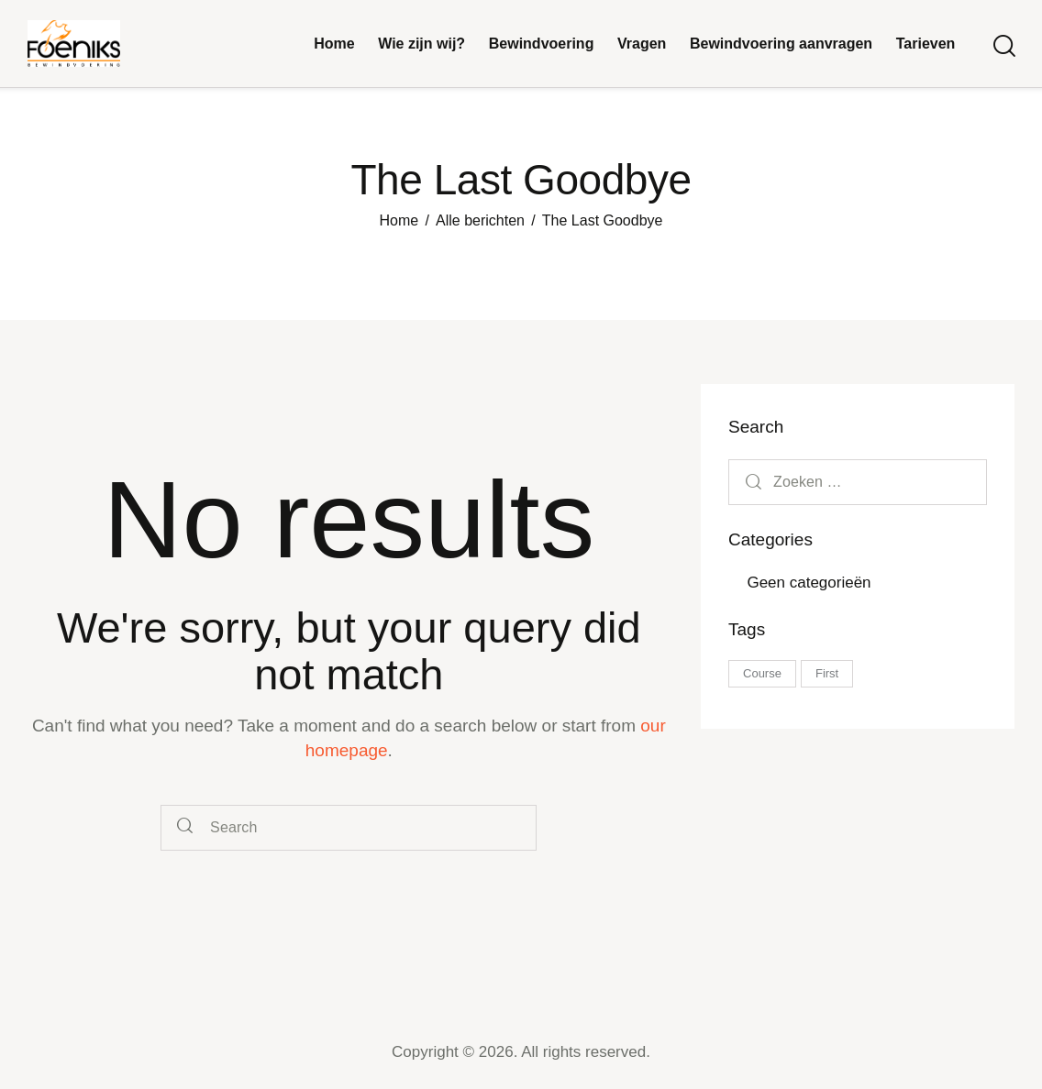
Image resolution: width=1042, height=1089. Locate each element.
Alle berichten (480, 220)
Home (399, 220)
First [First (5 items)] (826, 673)
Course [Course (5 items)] (762, 673)
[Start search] (1003, 46)
